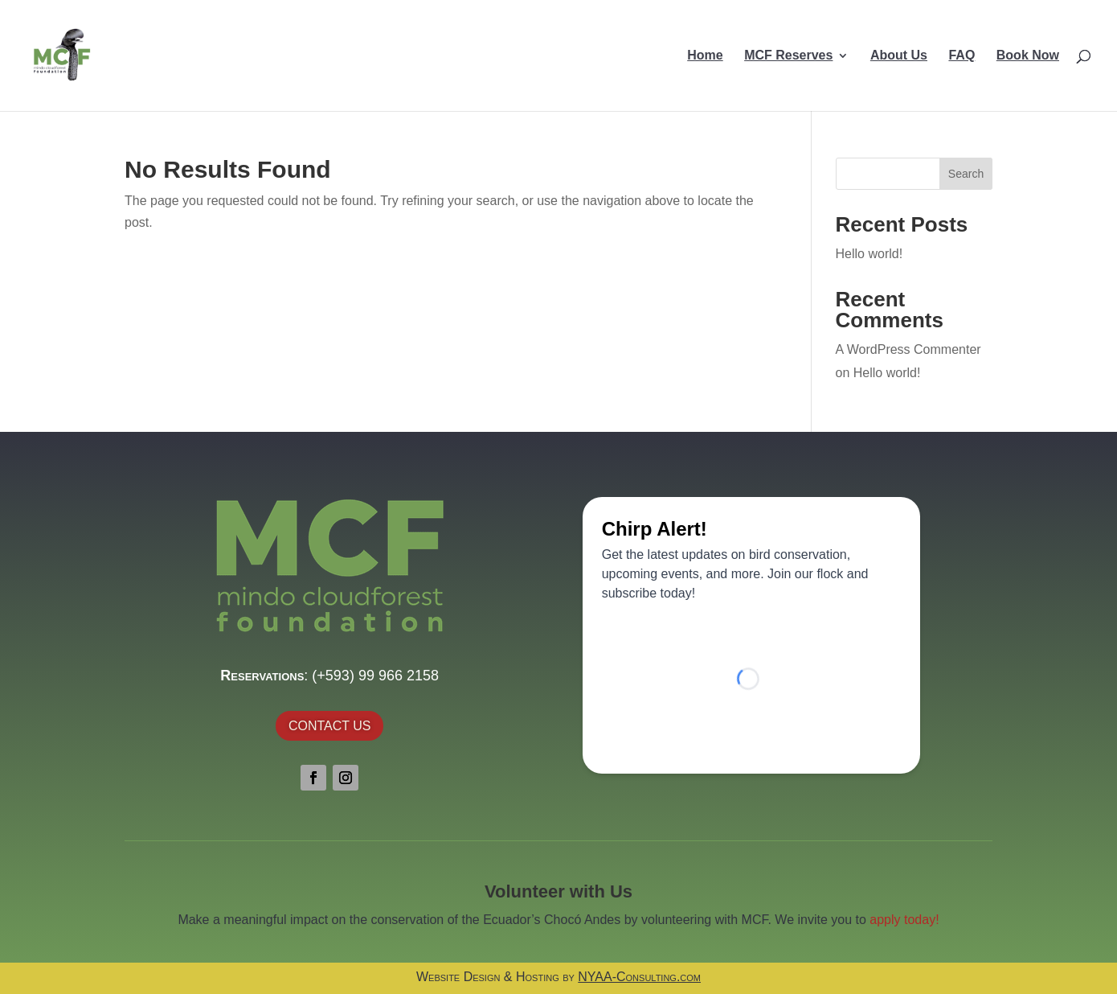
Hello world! (869, 254)
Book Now (1027, 56)
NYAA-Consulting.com (639, 977)
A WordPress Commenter (908, 349)
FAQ (961, 56)
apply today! (904, 919)
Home (704, 56)
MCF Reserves (788, 56)
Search (966, 173)
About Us (898, 56)
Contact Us (329, 726)
